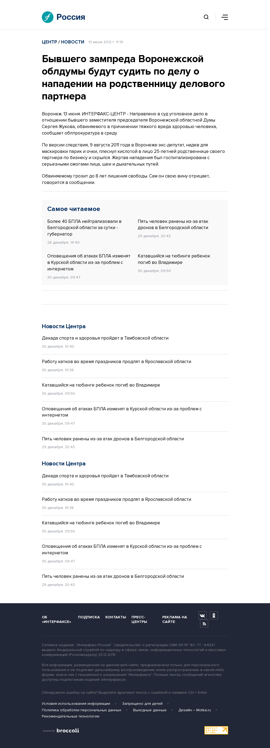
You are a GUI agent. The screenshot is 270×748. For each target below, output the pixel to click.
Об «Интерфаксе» (56, 619)
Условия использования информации (76, 703)
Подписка (89, 617)
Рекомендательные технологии (70, 716)
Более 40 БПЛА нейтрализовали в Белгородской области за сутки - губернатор (84, 228)
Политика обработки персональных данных (81, 710)
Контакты (115, 617)
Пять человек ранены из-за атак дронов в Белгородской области (173, 225)
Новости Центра (64, 326)
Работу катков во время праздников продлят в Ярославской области (116, 361)
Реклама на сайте (174, 619)
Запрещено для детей (142, 703)
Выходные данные (150, 710)
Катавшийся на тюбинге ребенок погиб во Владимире (174, 259)
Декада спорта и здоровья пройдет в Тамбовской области (105, 338)
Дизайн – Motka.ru (194, 710)
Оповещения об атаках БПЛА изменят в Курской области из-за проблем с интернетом (88, 262)
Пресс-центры (139, 619)
